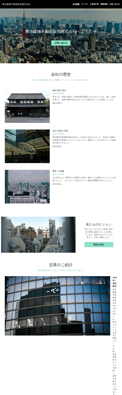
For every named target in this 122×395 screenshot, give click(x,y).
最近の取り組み (59, 89)
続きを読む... (57, 102)
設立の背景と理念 (60, 130)
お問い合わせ (61, 43)
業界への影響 (58, 170)
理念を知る (98, 243)
